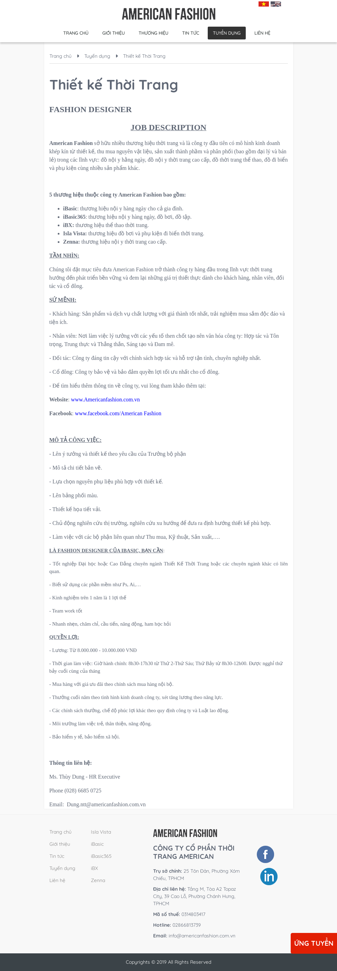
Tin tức (190, 33)
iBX (94, 868)
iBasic (97, 844)
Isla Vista (101, 832)
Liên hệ (262, 33)
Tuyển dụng (227, 33)
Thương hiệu (153, 33)
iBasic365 (101, 856)
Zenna (98, 880)
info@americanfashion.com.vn (202, 936)
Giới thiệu (113, 33)
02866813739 (177, 925)
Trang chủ (75, 33)
